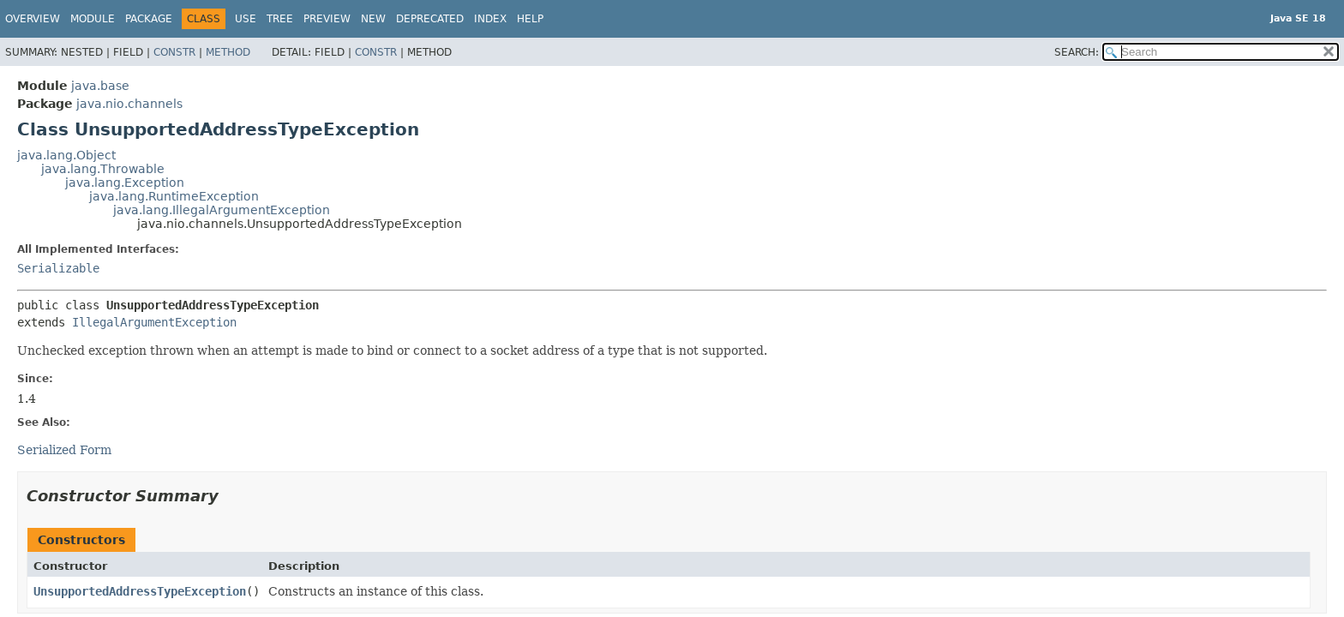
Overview (32, 19)
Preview (327, 19)
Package (148, 19)
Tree (280, 19)
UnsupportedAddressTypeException (139, 591)
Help (530, 19)
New (373, 19)
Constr (174, 52)
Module (92, 19)
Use (245, 19)
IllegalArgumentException (154, 322)
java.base (100, 86)
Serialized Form (64, 450)
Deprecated (430, 19)
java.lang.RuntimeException (174, 196)
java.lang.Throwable (103, 169)
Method (228, 52)
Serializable (58, 268)
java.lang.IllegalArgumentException (221, 210)
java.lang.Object (66, 155)
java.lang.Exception (124, 182)
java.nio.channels (129, 104)
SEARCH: (1076, 52)
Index (490, 19)
